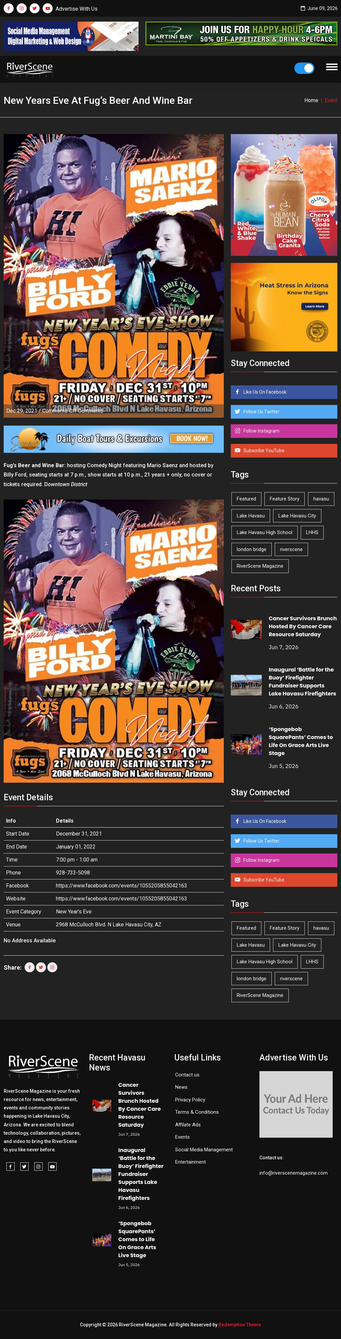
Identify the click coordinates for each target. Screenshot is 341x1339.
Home (311, 100)
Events (182, 1137)
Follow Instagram (260, 431)
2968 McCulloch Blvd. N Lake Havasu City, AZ (109, 924)
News (181, 1087)
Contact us (187, 1075)
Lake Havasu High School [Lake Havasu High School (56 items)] (264, 532)
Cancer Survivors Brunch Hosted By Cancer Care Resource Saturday (303, 626)
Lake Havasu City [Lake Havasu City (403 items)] (297, 516)
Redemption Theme (239, 1324)
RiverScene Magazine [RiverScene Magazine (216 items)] (260, 566)
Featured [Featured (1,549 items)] (246, 499)
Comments (72, 411)
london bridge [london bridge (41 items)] (251, 549)
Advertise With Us (77, 9)
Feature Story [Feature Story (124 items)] (284, 499)
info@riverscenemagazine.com (293, 1173)
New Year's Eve (74, 911)
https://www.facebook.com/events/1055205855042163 (121, 885)
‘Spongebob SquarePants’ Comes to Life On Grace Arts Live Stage (301, 741)
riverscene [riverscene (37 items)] (291, 549)
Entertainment (190, 1162)
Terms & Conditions (197, 1112)
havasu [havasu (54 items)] (321, 499)
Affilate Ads (188, 1125)
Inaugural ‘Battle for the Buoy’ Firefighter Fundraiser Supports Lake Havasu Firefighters (302, 681)
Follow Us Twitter (260, 411)
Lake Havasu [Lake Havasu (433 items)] (251, 516)
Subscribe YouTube (263, 450)
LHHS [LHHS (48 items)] (312, 532)
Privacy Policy (190, 1100)
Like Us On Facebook (264, 392)
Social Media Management (204, 1150)
